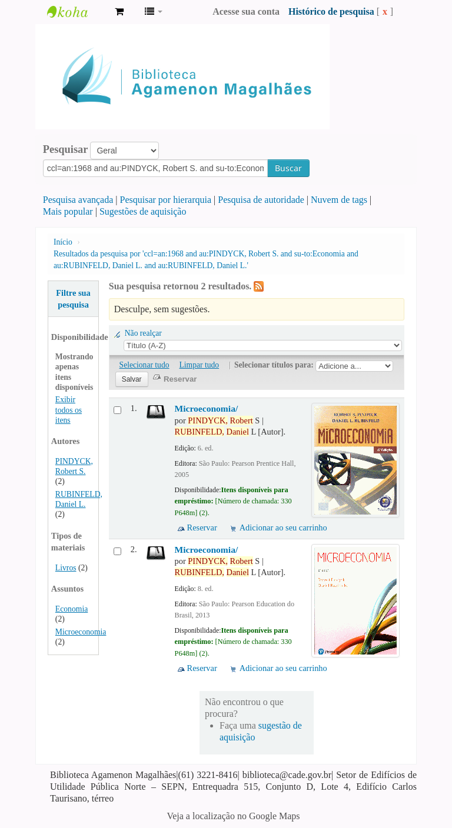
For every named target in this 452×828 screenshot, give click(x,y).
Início (63, 242)
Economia (71, 609)
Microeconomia (81, 631)
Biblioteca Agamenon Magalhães (76, 12)
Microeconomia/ (206, 408)
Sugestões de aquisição (143, 211)
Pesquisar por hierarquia (166, 200)
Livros (66, 567)
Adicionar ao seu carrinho (283, 527)
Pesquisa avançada (78, 200)
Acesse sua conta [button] (246, 11)
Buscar (288, 167)
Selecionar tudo (144, 364)
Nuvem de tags (339, 200)
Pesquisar (65, 149)
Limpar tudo (200, 364)
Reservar (202, 527)
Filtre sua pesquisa (73, 298)
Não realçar (143, 333)
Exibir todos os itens (68, 409)
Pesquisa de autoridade (261, 200)
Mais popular (68, 211)
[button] (119, 12)
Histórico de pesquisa (331, 11)
